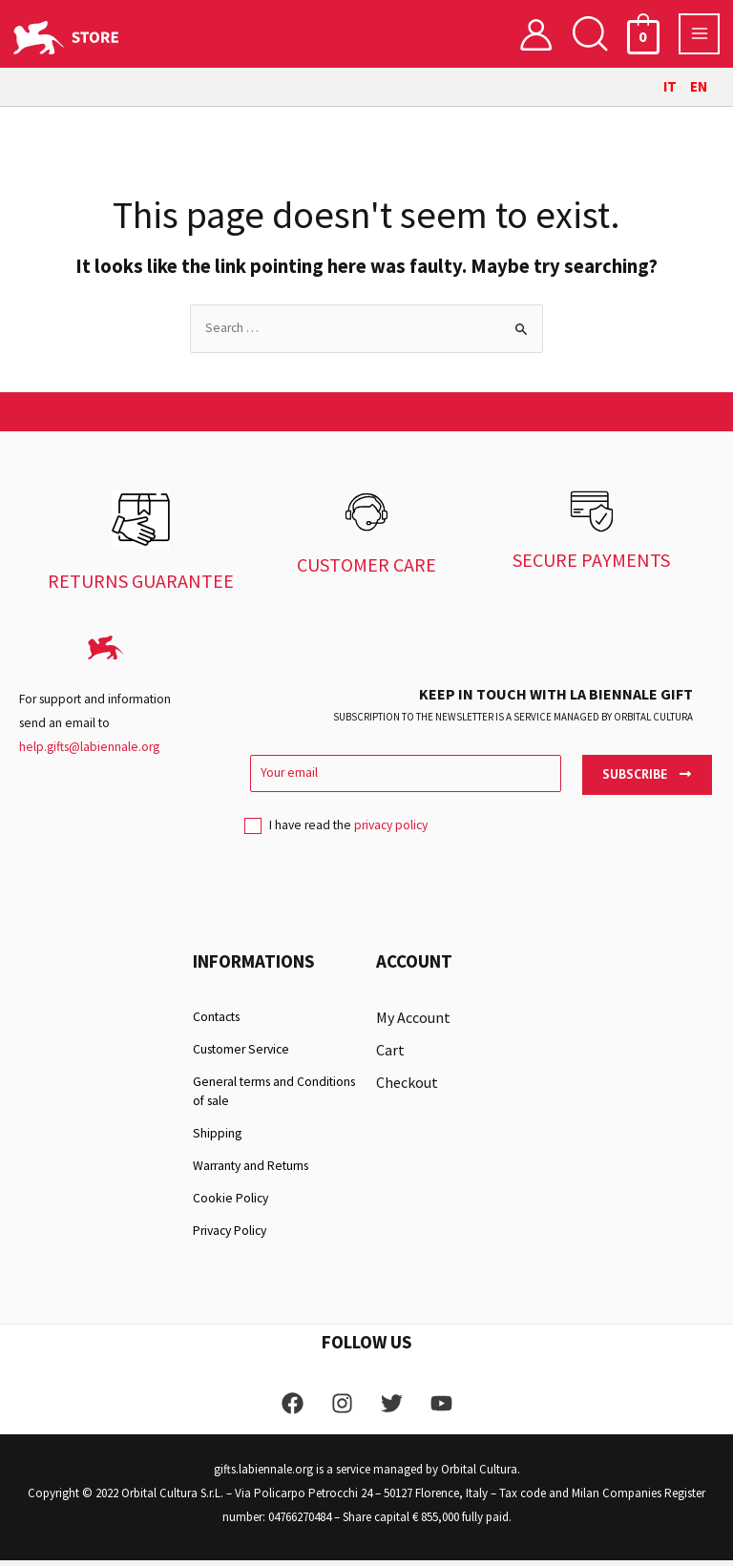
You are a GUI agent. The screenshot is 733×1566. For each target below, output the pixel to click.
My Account (413, 1023)
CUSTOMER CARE (366, 570)
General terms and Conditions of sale (274, 1097)
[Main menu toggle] (699, 36)
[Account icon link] (536, 36)
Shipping (217, 1139)
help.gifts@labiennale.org (89, 752)
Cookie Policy (230, 1204)
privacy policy (391, 832)
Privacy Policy (229, 1236)
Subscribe (646, 779)
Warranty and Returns (250, 1171)
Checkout (407, 1087)
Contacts (216, 1022)
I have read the (336, 838)
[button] (590, 36)
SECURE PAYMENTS (591, 565)
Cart (390, 1055)
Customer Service (241, 1055)
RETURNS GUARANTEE (141, 586)
